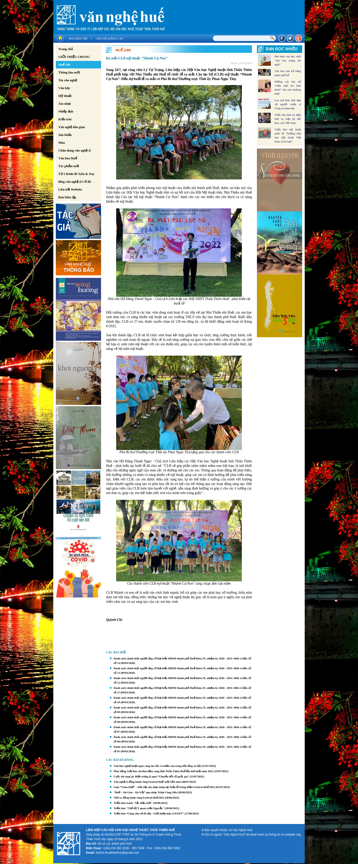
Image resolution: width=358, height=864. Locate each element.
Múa (61, 142)
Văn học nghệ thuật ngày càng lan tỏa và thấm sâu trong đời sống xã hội (157, 765)
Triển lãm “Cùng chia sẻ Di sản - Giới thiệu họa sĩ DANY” (149, 813)
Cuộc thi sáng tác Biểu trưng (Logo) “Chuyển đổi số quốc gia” (151, 776)
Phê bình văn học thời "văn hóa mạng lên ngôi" (288, 60)
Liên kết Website (70, 189)
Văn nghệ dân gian (71, 127)
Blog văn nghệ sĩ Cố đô (74, 181)
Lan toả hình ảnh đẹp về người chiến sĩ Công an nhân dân (288, 104)
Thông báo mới (69, 72)
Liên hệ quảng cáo (109, 38)
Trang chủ (65, 49)
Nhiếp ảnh (65, 111)
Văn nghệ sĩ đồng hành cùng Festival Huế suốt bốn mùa (147, 781)
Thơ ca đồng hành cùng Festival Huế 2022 (139, 797)
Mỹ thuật (65, 96)
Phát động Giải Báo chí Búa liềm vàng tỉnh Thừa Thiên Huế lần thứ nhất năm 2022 (163, 771)
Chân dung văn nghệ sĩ (74, 150)
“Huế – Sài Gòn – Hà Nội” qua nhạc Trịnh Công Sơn (145, 792)
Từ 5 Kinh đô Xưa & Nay (76, 174)
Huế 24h (64, 64)
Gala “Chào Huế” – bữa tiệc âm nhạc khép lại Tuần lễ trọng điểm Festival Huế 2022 (164, 786)
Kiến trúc (65, 119)
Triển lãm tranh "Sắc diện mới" (133, 802)
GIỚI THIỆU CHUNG (74, 57)
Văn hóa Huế (67, 158)
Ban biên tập (78, 38)
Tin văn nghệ (67, 80)
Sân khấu (65, 135)
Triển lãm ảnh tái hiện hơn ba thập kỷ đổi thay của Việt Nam (288, 118)
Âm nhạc (64, 103)
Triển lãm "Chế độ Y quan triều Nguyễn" (139, 808)
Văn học (64, 88)
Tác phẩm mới (68, 166)
